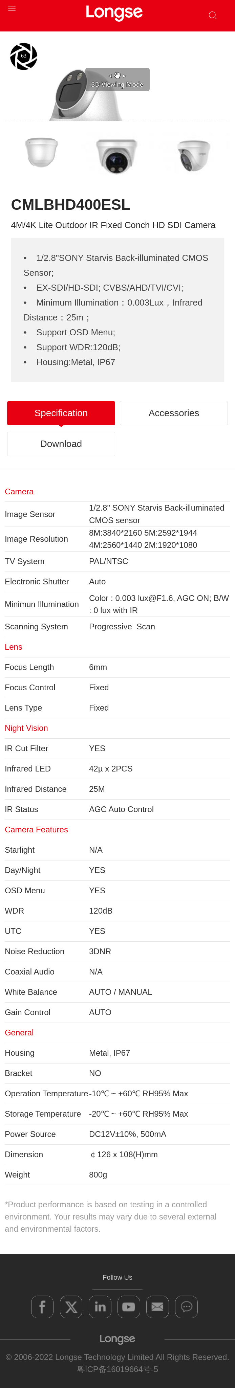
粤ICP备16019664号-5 (117, 1369)
